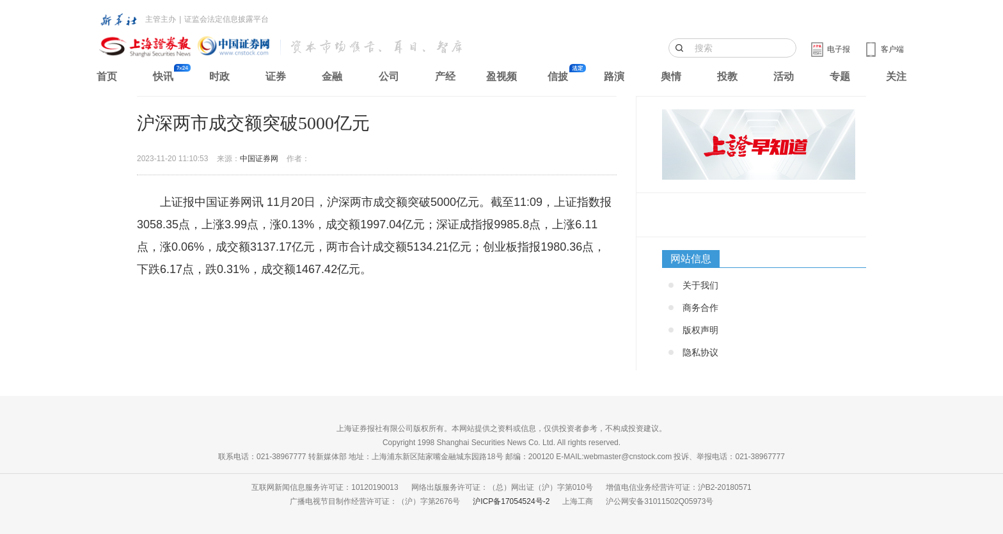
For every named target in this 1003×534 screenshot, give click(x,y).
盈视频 (501, 76)
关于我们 (700, 285)
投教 (727, 76)
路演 (614, 76)
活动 (783, 76)
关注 (896, 76)
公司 (389, 76)
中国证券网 (259, 158)
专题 (840, 76)
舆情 (671, 76)
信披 (558, 76)
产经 (445, 76)
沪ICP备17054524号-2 (511, 501)
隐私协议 (700, 352)
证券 (275, 76)
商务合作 (700, 307)
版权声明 (700, 330)
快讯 (163, 76)
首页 (107, 76)
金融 (332, 76)
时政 (219, 76)
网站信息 (690, 258)
